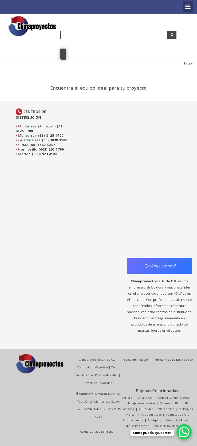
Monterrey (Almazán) (36, 126)
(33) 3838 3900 (54, 140)
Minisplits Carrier (137, 426)
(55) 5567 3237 (42, 144)
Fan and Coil (145, 397)
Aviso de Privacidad (99, 383)
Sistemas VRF (169, 403)
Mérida (24, 154)
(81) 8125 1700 (50, 135)
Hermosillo (27, 149)
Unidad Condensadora (173, 397)
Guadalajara (29, 140)
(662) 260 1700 (51, 149)
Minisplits (154, 420)
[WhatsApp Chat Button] (184, 432)
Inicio (188, 63)
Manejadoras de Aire (140, 403)
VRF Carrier (166, 409)
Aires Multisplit (151, 414)
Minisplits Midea (177, 420)
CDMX (23, 144)
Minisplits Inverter (166, 426)
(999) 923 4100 (44, 154)
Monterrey (27, 135)
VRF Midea (146, 409)
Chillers (126, 397)
